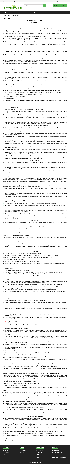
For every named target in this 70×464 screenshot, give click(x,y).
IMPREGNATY (23, 12)
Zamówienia (39, 452)
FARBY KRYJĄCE (32, 12)
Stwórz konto (64, 1)
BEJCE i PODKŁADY (12, 12)
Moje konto (22, 452)
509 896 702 (10, 1)
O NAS (63, 12)
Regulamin (22, 454)
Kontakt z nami (23, 450)
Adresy (37, 457)
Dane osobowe (39, 450)
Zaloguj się (56, 1)
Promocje (5, 450)
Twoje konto (40, 447)
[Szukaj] (35, 5)
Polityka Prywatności (24, 455)
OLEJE (46, 12)
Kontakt (55, 447)
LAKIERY (40, 12)
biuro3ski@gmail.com (23, 1)
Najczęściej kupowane (8, 454)
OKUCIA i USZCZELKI (55, 12)
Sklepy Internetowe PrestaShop (35, 462)
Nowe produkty (6, 452)
